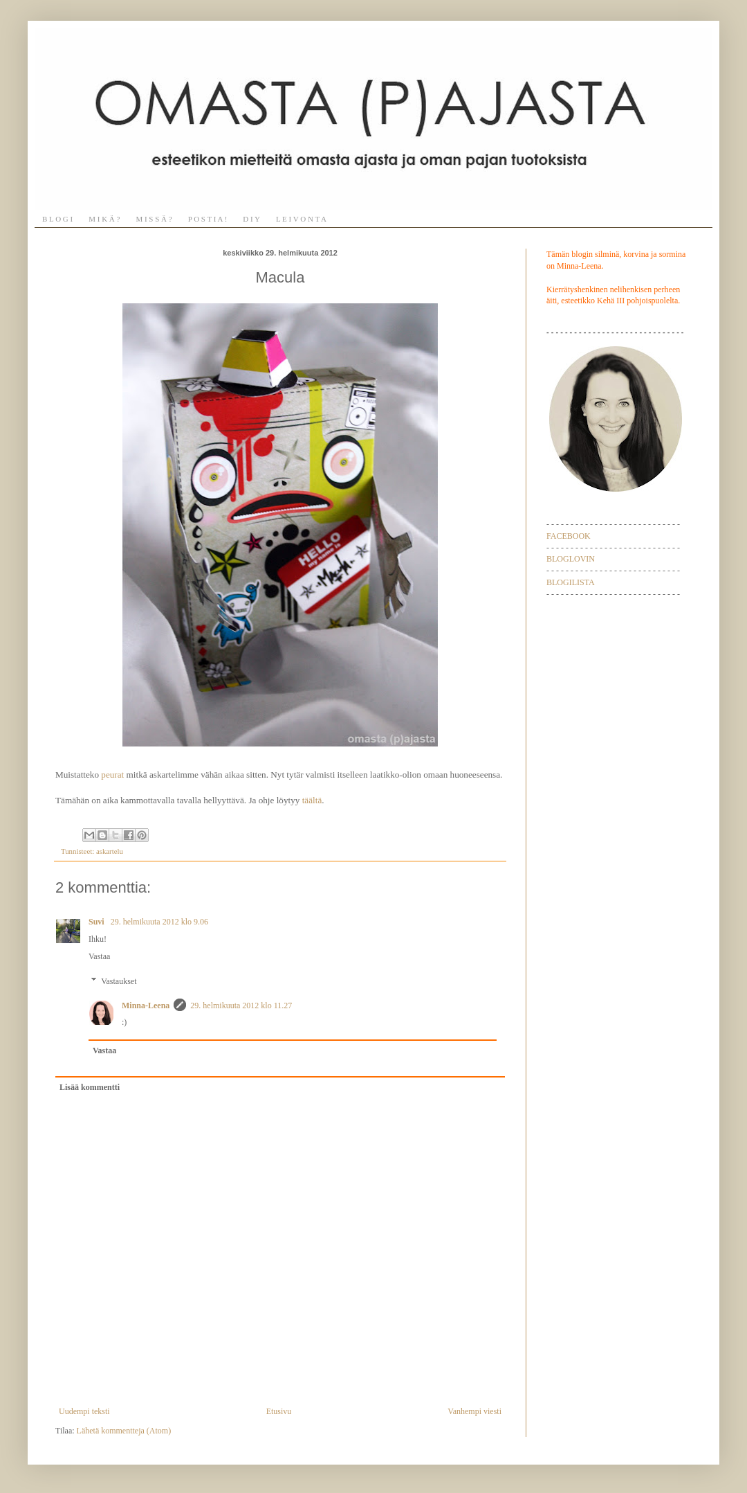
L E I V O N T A (301, 219)
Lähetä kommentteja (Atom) (124, 1431)
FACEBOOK (568, 536)
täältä (312, 800)
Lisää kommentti (89, 1087)
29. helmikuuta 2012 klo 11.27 (241, 1005)
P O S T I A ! (208, 219)
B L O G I (57, 219)
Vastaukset (118, 981)
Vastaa (99, 956)
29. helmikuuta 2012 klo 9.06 (159, 922)
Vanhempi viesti (474, 1411)
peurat (112, 774)
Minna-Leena (145, 1005)
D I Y (251, 219)
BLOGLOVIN (570, 559)
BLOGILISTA (570, 582)
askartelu (109, 851)
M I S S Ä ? (154, 219)
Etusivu (279, 1411)
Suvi (98, 922)
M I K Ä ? (104, 219)
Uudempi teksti (84, 1411)
